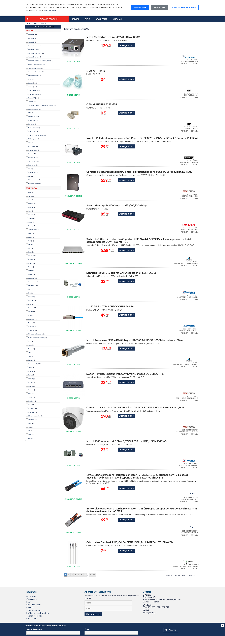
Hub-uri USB (32, 116)
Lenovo (30, 311)
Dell (29, 241)
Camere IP (31, 98)
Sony (29, 393)
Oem (29, 356)
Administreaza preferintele (184, 7)
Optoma (30, 360)
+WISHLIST (184, 63)
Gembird (31, 278)
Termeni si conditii (34, 616)
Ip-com (30, 300)
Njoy (29, 352)
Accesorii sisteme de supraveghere (39, 60)
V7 (29, 427)
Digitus (30, 244)
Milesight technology (35, 334)
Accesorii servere (33, 57)
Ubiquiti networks (34, 416)
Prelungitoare (32, 150)
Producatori (31, 618)
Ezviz (30, 267)
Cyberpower (32, 229)
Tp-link (30, 408)
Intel (29, 293)
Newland (31, 349)
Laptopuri (31, 124)
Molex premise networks (36, 337)
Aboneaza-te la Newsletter (98, 591)
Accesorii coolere (33, 46)
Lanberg (30, 308)
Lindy (30, 315)
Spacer (30, 397)
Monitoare (31, 131)
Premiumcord (32, 364)
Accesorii (31, 34)
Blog (87, 19)
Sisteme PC (31, 157)
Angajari (117, 19)
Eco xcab (31, 256)
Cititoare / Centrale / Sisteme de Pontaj (40, 105)
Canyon (30, 218)
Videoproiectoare (33, 183)
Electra (30, 259)
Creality (30, 226)
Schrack (30, 382)
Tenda (30, 405)
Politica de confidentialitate (37, 613)
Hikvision (31, 285)
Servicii (75, 19)
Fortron (30, 270)
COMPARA (194, 63)
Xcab (29, 434)
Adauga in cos (126, 45)
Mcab (30, 323)
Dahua (30, 237)
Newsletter (101, 19)
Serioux (30, 386)
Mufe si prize (32, 139)
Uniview (31, 419)
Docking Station (33, 109)
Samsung (31, 378)
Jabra (29, 304)
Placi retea (31, 146)
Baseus (30, 215)
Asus (29, 200)
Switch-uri (31, 161)
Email (87, 629)
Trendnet (31, 412)
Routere (30, 154)
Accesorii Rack (33, 49)
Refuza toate (159, 7)
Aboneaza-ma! (93, 614)
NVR (29, 142)
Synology (31, 401)
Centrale (30, 101)
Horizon (30, 289)
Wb (29, 431)
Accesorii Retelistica (34, 53)
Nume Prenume (34, 629)
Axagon (30, 207)
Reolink (30, 371)
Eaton (30, 252)
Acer (29, 192)
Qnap (30, 367)
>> (94, 575)
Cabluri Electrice (33, 90)
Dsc (29, 248)
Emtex (30, 263)
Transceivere (32, 172)
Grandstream (32, 282)
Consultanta (31, 599)
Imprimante (31, 120)
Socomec (31, 390)
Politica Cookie (50, 10)
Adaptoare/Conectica (34, 72)
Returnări (30, 607)
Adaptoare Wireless (34, 68)
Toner (30, 169)
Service (29, 602)
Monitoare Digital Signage (36, 135)
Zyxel (30, 438)
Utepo (30, 423)
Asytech (30, 203)
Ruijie (30, 375)
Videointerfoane (33, 180)
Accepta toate (140, 7)
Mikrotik (31, 330)
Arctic (30, 196)
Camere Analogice (34, 94)
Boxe (29, 79)
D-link (30, 233)
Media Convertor (33, 128)
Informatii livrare (33, 610)
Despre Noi (31, 596)
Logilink (31, 319)
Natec (30, 345)
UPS (29, 176)
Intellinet (31, 297)
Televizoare (31, 165)
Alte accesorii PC (33, 75)
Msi (29, 341)
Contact (147, 591)
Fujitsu (30, 274)
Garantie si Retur (33, 604)
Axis (29, 211)
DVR (29, 113)
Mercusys (31, 326)
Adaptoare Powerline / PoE (36, 64)
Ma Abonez (170, 630)
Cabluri (30, 83)
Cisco (30, 222)
